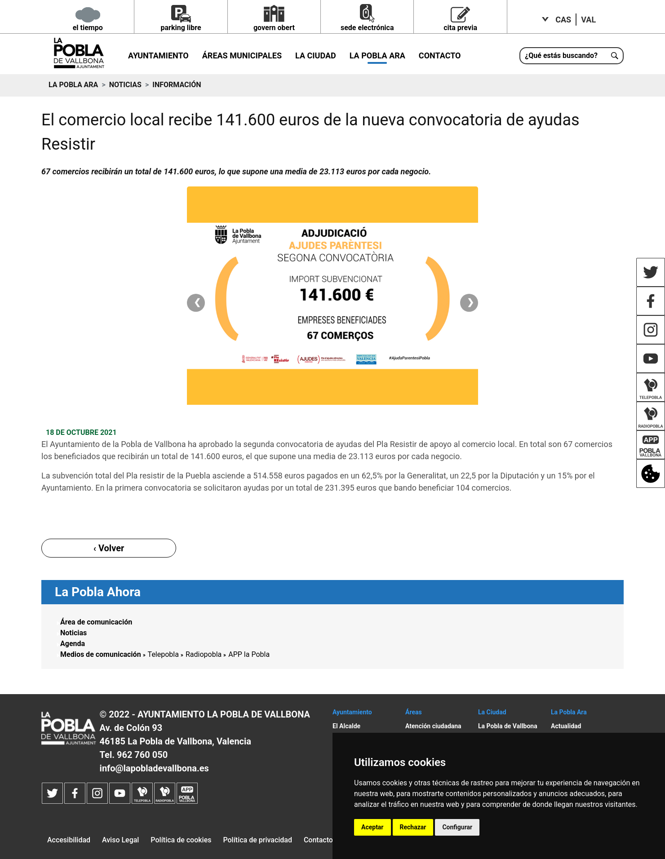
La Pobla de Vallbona (507, 726)
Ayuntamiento (158, 55)
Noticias (125, 84)
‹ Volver (108, 548)
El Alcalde (346, 726)
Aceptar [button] (372, 827)
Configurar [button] (457, 827)
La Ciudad (315, 55)
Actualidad (566, 726)
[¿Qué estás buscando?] (571, 55)
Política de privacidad (257, 840)
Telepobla (163, 654)
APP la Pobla (249, 654)
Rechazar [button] (413, 827)
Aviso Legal (120, 840)
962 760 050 (142, 754)
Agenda (72, 643)
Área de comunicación (96, 622)
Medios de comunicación (100, 654)
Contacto (440, 55)
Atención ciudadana (433, 726)
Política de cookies (181, 840)
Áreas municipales (242, 55)
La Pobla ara (377, 55)
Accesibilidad (68, 840)
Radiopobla (204, 654)
